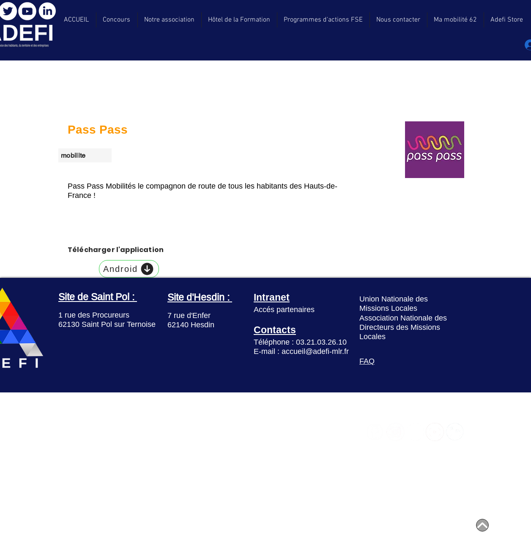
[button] (507, 19)
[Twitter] (415, 431)
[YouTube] (27, 11)
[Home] (482, 525)
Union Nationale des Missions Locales (393, 303)
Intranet (272, 297)
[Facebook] (374, 432)
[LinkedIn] (47, 10)
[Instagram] (395, 431)
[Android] (129, 269)
